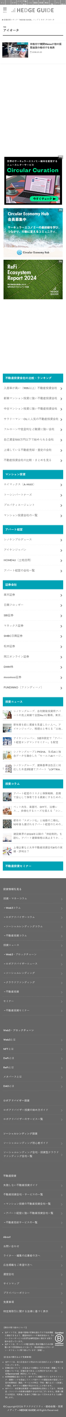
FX (52, 4)
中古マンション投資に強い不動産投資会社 (30, 408)
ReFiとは (8, 1067)
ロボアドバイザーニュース (21, 963)
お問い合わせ (11, 1246)
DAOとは (8, 1086)
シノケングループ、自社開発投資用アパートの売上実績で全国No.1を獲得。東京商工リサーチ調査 (37, 713)
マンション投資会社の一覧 (20, 515)
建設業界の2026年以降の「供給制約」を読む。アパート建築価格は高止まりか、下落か (37, 836)
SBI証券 (8, 615)
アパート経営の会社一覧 (19, 570)
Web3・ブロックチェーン (21, 954)
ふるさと (30, 4)
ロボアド (14, 4)
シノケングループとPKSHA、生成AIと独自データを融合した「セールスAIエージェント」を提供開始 (37, 754)
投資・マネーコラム (15, 898)
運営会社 (8, 1274)
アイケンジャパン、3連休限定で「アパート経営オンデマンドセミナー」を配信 (37, 740)
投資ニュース (11, 945)
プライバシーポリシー (16, 1293)
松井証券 (9, 646)
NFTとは (8, 1049)
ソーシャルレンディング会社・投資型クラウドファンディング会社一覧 (31, 1154)
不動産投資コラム (16, 935)
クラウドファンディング (20, 982)
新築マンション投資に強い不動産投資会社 (30, 398)
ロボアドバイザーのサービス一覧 (23, 1119)
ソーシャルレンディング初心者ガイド (25, 1143)
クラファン (19, 4)
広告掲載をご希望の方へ (17, 1265)
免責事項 (8, 1302)
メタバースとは (12, 1076)
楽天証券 (9, 594)
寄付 (63, 4)
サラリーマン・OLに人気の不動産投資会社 (31, 419)
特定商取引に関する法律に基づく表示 (25, 1311)
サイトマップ (11, 1283)
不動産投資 (25, 4)
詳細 (40, 1350)
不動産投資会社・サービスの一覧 (23, 1194)
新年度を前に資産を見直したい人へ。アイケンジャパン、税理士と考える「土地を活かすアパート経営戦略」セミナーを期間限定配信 (37, 727)
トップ (3, 4)
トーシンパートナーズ (18, 494)
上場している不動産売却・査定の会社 (28, 450)
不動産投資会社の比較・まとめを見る (28, 460)
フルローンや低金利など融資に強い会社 (29, 429)
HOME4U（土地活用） (18, 560)
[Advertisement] (33, 116)
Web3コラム (13, 907)
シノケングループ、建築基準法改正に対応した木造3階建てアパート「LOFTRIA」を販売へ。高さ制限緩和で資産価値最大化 (37, 767)
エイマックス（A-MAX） (20, 484)
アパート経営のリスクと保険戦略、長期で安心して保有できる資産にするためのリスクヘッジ (37, 795)
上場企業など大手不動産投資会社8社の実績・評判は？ (37, 849)
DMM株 (8, 667)
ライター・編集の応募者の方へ (21, 1255)
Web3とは (9, 1039)
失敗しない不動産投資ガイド (20, 1185)
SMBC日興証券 (13, 636)
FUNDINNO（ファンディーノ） (24, 687)
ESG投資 (36, 4)
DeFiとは (8, 1058)
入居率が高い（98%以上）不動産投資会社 (30, 388)
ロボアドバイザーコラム (20, 917)
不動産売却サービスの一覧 (21, 1222)
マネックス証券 (13, 625)
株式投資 (47, 4)
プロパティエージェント (19, 505)
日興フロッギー (13, 605)
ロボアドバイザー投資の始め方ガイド (25, 1110)
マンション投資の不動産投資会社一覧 (28, 1203)
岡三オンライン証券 (16, 656)
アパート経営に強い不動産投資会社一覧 (29, 1213)
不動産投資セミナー (18, 1010)
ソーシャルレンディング (20, 973)
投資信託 (41, 4)
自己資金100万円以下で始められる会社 (29, 439)
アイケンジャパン (15, 549)
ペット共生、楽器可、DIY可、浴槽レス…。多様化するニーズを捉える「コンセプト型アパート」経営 (38, 809)
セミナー (8, 1001)
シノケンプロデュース (18, 539)
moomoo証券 (12, 677)
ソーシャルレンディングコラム (24, 926)
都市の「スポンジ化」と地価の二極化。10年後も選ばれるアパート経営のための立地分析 (37, 823)
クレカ (58, 4)
